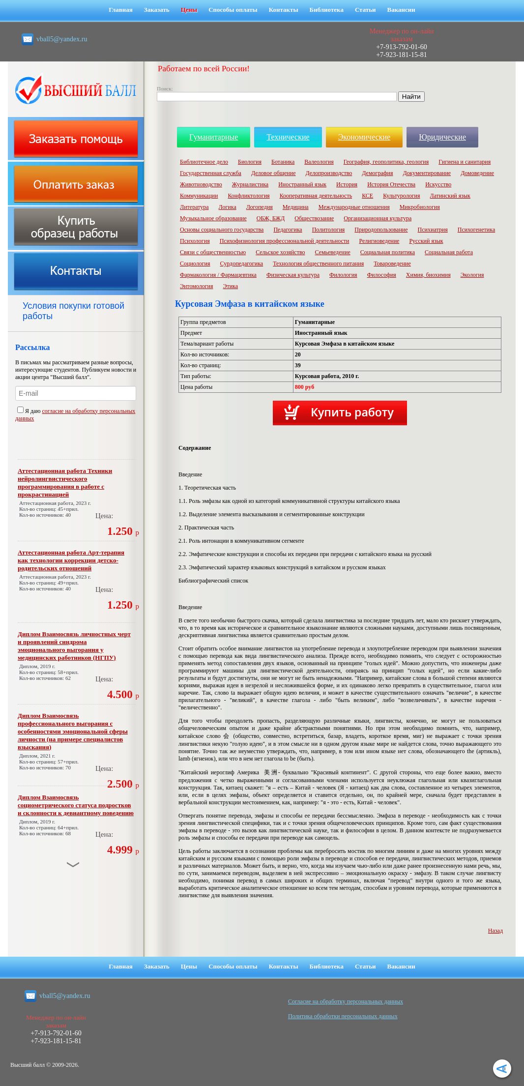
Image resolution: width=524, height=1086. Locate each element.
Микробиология (420, 207)
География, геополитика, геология (386, 161)
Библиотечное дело (204, 161)
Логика (227, 207)
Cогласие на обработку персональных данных (345, 1001)
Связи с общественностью (213, 252)
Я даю (29, 411)
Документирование (427, 173)
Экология (472, 274)
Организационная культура (377, 218)
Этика (230, 286)
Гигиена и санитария (464, 161)
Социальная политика (387, 252)
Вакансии (401, 9)
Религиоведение (379, 240)
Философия (381, 274)
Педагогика (287, 229)
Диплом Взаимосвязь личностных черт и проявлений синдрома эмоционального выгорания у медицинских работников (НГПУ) (74, 645)
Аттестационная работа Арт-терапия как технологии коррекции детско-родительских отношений (71, 560)
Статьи (365, 9)
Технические (287, 137)
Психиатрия (433, 229)
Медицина (296, 207)
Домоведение (477, 173)
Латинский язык (450, 195)
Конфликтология (248, 195)
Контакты (283, 9)
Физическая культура (293, 274)
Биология (250, 161)
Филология (343, 274)
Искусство (438, 184)
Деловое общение (273, 173)
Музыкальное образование (213, 218)
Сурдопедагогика (241, 263)
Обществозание (314, 218)
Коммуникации (199, 195)
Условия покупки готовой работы (73, 311)
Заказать (157, 9)
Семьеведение (332, 252)
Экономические (364, 137)
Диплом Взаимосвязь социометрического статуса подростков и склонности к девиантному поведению (76, 805)
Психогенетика (476, 229)
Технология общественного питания (318, 263)
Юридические (442, 137)
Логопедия (259, 207)
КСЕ (367, 195)
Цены (189, 9)
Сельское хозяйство (280, 252)
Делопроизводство (328, 173)
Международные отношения (354, 207)
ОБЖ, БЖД (271, 218)
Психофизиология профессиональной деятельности (284, 240)
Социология (195, 263)
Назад (495, 930)
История (346, 184)
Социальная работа (449, 252)
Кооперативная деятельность (316, 195)
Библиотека (327, 9)
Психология (195, 240)
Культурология (401, 195)
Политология (328, 229)
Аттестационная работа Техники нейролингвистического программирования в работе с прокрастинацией (65, 482)
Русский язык (426, 240)
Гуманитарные (213, 137)
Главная (121, 9)
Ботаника (282, 161)
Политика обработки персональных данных (343, 1016)
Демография (377, 173)
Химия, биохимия (428, 274)
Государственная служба (210, 173)
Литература (194, 207)
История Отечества (391, 184)
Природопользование (381, 229)
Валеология (318, 161)
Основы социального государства (221, 229)
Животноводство (201, 184)
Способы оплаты (233, 9)
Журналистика (250, 184)
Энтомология (196, 286)
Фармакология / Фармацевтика (218, 274)
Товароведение (392, 263)
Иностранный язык (302, 184)
